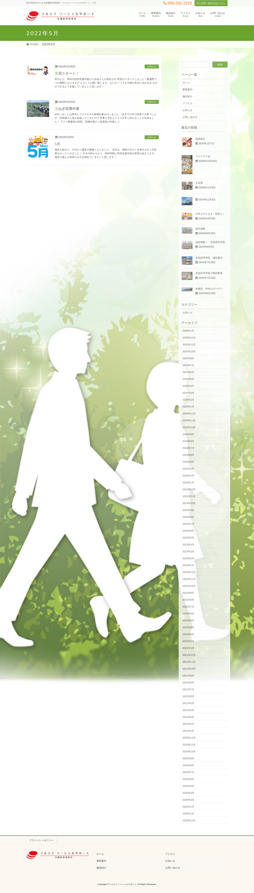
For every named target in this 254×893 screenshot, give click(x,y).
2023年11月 (189, 496)
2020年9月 (188, 758)
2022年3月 (188, 634)
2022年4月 (188, 627)
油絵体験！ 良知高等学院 (210, 242)
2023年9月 (188, 510)
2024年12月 (189, 413)
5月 (57, 144)
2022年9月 (188, 592)
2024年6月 (188, 454)
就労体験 (200, 228)
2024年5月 (188, 461)
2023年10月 (189, 503)
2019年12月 (189, 820)
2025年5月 (188, 379)
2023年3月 (188, 551)
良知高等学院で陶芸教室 (209, 273)
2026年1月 (188, 330)
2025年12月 (189, 337)
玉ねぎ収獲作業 (67, 109)
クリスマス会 (202, 156)
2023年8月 (188, 517)
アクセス (187, 103)
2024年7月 (188, 448)
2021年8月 (188, 682)
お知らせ (151, 66)
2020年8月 (188, 765)
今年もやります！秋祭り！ (210, 213)
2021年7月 (188, 689)
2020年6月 (188, 779)
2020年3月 (188, 799)
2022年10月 (189, 586)
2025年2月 (188, 399)
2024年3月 (188, 468)
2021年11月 (189, 661)
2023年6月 (188, 530)
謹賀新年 (200, 138)
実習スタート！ (67, 73)
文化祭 (199, 182)
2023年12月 (189, 489)
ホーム (186, 82)
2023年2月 (188, 558)
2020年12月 (189, 737)
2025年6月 (188, 372)
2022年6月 (188, 613)
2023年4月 (188, 544)
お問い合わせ (190, 117)
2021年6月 (188, 696)
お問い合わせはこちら (213, 3)
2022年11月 (189, 579)
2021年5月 (188, 703)
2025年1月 (188, 406)
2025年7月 (188, 365)
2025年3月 (188, 392)
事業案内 (187, 89)
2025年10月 (189, 351)
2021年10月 (189, 668)
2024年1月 (188, 482)
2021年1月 (188, 730)
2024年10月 (189, 427)
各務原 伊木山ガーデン (209, 288)
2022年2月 (188, 641)
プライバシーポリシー (41, 840)
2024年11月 (189, 420)
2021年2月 (188, 724)
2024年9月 (188, 434)
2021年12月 (189, 655)
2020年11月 (189, 744)
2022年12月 (189, 572)
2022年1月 (188, 648)
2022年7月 (188, 606)
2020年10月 (189, 751)
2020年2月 (188, 806)
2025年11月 (189, 344)
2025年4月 (188, 386)
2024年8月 (188, 441)
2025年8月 (188, 358)
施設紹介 (187, 96)
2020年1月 (188, 813)
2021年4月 (188, 710)
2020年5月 (188, 786)
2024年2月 (188, 475)
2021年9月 (188, 675)
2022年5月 (188, 620)
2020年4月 (188, 792)
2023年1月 (188, 565)
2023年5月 (188, 537)
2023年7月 (188, 523)
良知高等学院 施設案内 (209, 257)
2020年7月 (188, 772)
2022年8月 (188, 599)
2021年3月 (188, 717)
